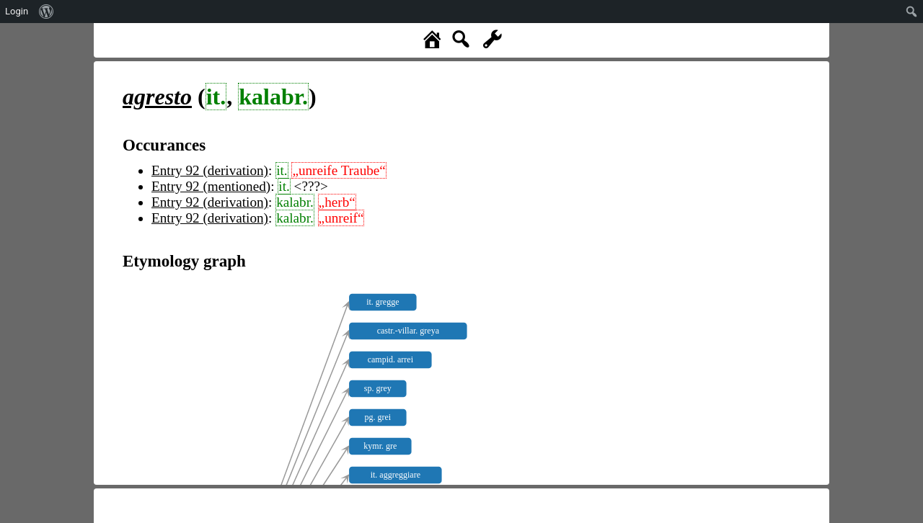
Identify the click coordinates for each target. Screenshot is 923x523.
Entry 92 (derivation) (209, 170)
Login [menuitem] (16, 11)
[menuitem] (46, 11)
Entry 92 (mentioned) (210, 186)
